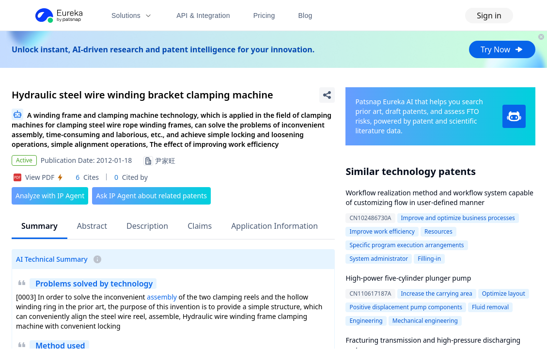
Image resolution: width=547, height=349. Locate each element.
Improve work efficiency (382, 231)
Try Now (502, 49)
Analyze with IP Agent (50, 195)
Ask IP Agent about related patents (151, 195)
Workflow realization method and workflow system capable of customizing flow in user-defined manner (439, 197)
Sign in (489, 15)
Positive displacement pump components (405, 307)
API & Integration (203, 15)
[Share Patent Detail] (327, 95)
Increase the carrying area (436, 293)
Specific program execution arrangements (406, 245)
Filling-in (429, 258)
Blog (305, 15)
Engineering (365, 321)
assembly (162, 296)
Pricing (264, 15)
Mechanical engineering (425, 321)
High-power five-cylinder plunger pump (408, 278)
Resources (438, 231)
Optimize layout (503, 293)
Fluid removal (490, 307)
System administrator (378, 258)
